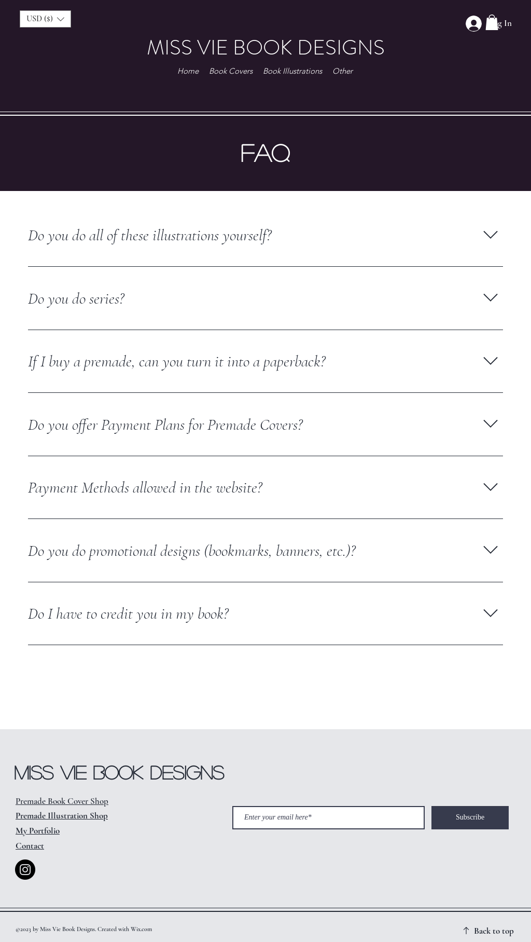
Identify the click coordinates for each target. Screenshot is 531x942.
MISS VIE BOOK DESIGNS (266, 47)
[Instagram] (25, 869)
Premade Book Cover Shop (62, 801)
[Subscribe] (470, 817)
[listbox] (45, 19)
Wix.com (141, 929)
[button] (491, 22)
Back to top (494, 930)
